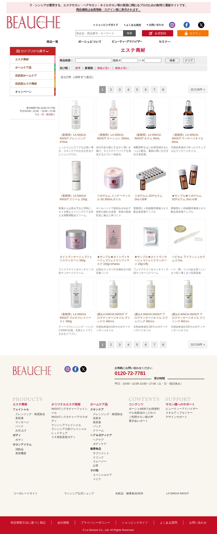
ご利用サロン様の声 (141, 416)
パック (19, 426)
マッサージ (22, 422)
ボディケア (99, 443)
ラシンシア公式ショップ (79, 493)
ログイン (193, 33)
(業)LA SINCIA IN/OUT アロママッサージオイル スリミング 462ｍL (188, 318)
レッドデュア (59, 433)
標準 (78, 68)
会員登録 (157, 33)
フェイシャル (21, 409)
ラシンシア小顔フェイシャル (68, 428)
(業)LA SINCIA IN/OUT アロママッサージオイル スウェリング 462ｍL (151, 318)
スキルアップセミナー (179, 412)
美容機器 (20, 453)
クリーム (98, 430)
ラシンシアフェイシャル (66, 425)
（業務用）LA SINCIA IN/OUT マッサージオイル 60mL (187, 138)
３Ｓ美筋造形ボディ (63, 437)
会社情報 (63, 522)
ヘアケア (98, 439)
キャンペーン (35, 92)
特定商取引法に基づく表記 (28, 522)
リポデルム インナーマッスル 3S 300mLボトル (113, 197)
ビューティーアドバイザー (182, 408)
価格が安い (104, 68)
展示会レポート (138, 420)
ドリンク (98, 457)
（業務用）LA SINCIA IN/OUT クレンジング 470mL (73, 138)
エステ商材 (35, 59)
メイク (97, 479)
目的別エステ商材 (35, 84)
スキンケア (97, 409)
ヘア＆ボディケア (101, 435)
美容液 (19, 418)
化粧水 (97, 418)
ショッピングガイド (135, 522)
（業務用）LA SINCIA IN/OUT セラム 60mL (147, 136)
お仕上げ (20, 430)
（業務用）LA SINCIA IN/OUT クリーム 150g (73, 197)
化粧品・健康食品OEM (129, 493)
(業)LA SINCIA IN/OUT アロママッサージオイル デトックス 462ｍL (113, 318)
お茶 (95, 465)
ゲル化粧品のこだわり (142, 412)
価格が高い (121, 68)
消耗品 (19, 449)
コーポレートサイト (25, 493)
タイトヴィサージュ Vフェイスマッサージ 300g (76, 258)
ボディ (17, 435)
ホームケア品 (35, 67)
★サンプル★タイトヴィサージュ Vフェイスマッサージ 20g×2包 (150, 260)
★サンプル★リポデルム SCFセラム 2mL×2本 (187, 197)
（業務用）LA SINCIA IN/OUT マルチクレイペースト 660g (75, 318)
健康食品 (95, 448)
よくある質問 (168, 522)
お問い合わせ (198, 522)
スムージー (99, 461)
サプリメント (101, 453)
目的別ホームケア (35, 75)
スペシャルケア (102, 474)
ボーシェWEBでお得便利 (144, 408)
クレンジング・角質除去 (30, 414)
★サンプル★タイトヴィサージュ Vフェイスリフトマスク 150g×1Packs (113, 260)
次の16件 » (198, 89)
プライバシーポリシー (95, 522)
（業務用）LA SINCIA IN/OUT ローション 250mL (113, 136)
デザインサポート (176, 416)
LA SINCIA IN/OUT (177, 493)
